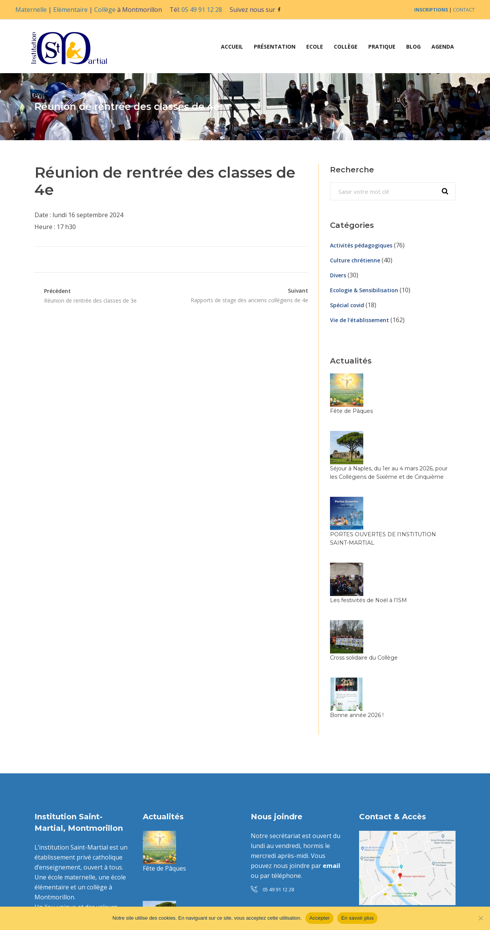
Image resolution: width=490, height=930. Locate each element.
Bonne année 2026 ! (396, 574)
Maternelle (31, 9)
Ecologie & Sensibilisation (364, 290)
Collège (105, 9)
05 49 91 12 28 (201, 9)
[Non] (480, 918)
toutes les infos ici (309, 836)
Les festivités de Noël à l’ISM (407, 496)
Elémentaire (70, 9)
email (331, 740)
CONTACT (464, 10)
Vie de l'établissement (359, 320)
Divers (338, 275)
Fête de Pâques (390, 377)
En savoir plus (357, 918)
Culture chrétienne (355, 260)
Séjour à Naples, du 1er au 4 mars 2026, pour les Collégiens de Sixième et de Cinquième (409, 425)
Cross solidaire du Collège (403, 535)
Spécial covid (347, 305)
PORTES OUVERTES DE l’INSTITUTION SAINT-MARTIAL (210, 840)
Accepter (319, 918)
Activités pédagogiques (361, 245)
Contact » (372, 826)
